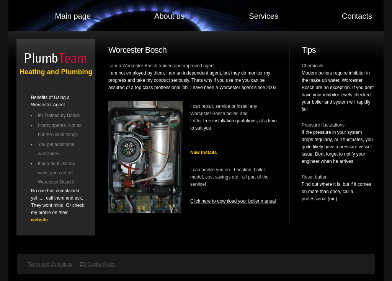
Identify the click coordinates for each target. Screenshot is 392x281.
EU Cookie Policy (98, 264)
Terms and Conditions (50, 264)
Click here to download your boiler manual (233, 201)
